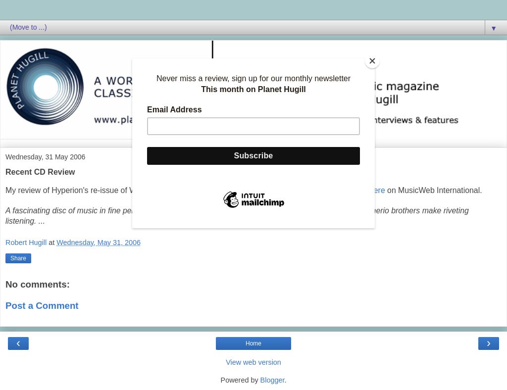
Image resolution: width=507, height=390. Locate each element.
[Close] (372, 60)
